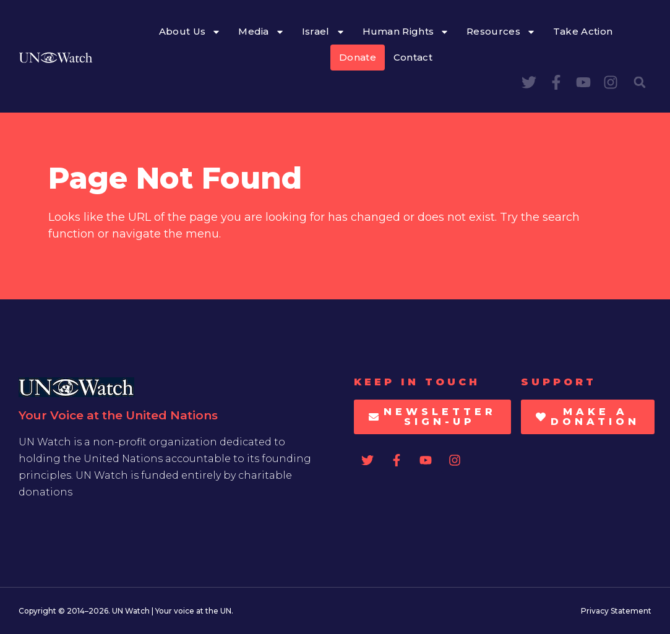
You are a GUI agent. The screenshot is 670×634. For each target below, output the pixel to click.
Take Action (582, 31)
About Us (190, 32)
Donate (357, 57)
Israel (323, 32)
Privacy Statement (616, 610)
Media (261, 32)
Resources (501, 32)
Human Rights (406, 32)
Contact (412, 57)
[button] (639, 82)
